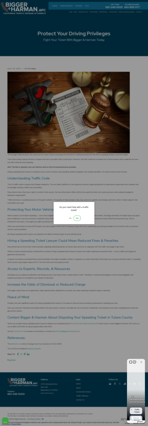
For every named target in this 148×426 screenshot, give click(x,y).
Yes (77, 218)
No (70, 218)
